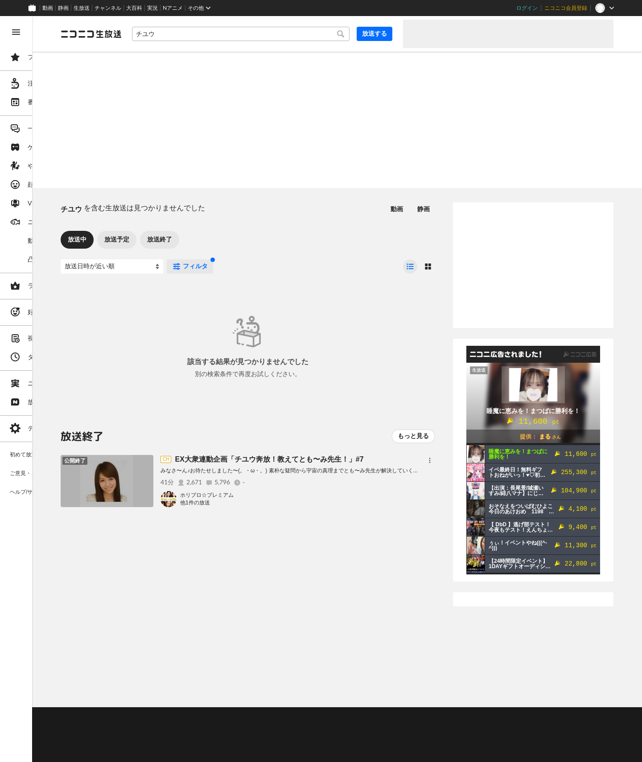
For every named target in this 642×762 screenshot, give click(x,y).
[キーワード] (275, 34)
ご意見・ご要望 (147, 718)
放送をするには (192, 729)
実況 (152, 8)
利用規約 (271, 718)
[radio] (410, 266)
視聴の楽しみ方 (147, 729)
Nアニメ (173, 8)
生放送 (82, 8)
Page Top (371, 695)
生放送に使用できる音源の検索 (221, 740)
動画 (47, 8)
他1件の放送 (263, 503)
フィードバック (583, 694)
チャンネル (108, 8)
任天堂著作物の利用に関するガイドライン (229, 751)
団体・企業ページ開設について (304, 740)
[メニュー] (429, 460)
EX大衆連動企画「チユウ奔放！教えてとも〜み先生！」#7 (337, 459)
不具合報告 (186, 718)
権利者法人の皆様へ (152, 740)
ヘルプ (216, 718)
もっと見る (413, 435)
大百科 (134, 8)
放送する (374, 33)
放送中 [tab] (145, 239)
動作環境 (242, 718)
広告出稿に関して (149, 751)
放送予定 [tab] (184, 239)
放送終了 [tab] (227, 239)
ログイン (527, 8)
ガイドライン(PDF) (312, 718)
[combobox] (275, 34)
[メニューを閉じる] (16, 32)
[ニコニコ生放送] (158, 34)
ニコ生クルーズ (237, 729)
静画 (63, 8)
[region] (50, 389)
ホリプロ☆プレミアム (274, 495)
